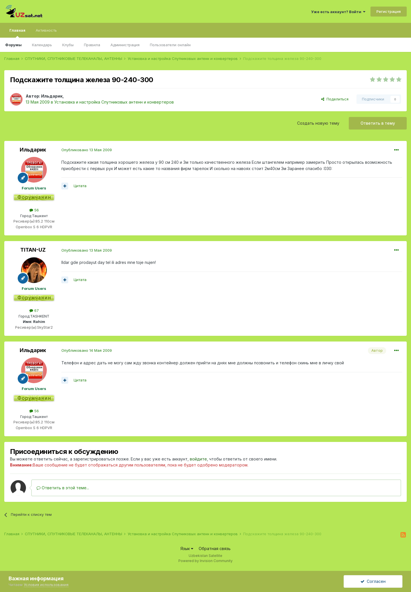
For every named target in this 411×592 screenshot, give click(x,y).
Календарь (42, 45)
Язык (186, 548)
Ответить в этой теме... (63, 487)
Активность (46, 30)
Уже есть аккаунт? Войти (338, 11)
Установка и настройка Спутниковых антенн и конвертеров (114, 102)
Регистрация (388, 11)
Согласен (373, 581)
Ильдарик (52, 96)
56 (34, 210)
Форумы (13, 45)
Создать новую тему (318, 123)
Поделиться (334, 99)
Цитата (80, 185)
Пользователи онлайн (170, 45)
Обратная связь (215, 548)
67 (34, 310)
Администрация (125, 45)
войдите (198, 458)
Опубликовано (86, 150)
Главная (17, 33)
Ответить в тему (377, 123)
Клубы (68, 45)
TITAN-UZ (33, 250)
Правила (92, 45)
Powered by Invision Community (205, 561)
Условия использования (46, 584)
